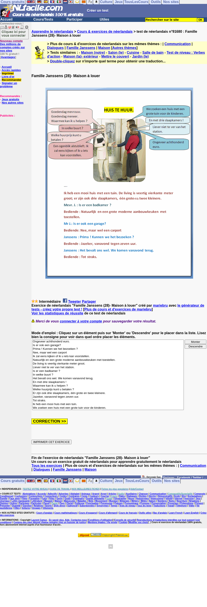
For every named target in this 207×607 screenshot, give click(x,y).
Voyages (36, 508)
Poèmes (118, 503)
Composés (199, 494)
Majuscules (70, 501)
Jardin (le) (140, 56)
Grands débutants (95, 498)
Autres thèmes (124, 48)
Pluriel (69, 503)
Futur (44, 498)
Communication (178, 44)
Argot (104, 494)
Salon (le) (116, 52)
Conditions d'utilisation (100, 520)
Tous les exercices (46, 465)
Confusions (21, 496)
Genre (59, 498)
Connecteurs (51, 496)
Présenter (5, 505)
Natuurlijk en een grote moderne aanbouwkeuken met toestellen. (108, 360)
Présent (199, 503)
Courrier (105, 496)
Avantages (8, 57)
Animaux (85, 494)
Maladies (81, 501)
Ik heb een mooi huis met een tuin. (108, 404)
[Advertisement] (13, 139)
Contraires (74, 496)
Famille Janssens (81, 48)
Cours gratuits (12, 481)
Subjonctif (72, 505)
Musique (113, 501)
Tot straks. (108, 400)
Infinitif (169, 498)
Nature (152, 501)
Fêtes (52, 498)
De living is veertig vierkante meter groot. (108, 364)
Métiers (135, 501)
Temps (114, 505)
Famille (3, 498)
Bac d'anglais (160, 513)
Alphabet (75, 494)
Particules (36, 503)
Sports (48, 505)
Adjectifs (52, 494)
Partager (89, 301)
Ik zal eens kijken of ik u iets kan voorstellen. (108, 356)
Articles (112, 494)
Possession (107, 503)
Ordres (13, 503)
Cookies (123, 522)
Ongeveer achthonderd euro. (108, 341)
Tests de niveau (127, 505)
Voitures (25, 508)
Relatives (38, 505)
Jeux (118, 481)
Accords (41, 494)
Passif (46, 503)
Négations (194, 501)
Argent (95, 494)
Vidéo (191, 505)
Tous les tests (144, 505)
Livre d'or (8, 76)
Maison (104, 48)
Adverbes (64, 494)
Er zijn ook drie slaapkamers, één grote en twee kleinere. (108, 393)
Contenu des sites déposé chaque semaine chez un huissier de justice (49, 522)
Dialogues (55, 48)
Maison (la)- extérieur (80, 56)
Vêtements (48, 508)
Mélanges (125, 501)
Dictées (143, 496)
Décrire (152, 496)
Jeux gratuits (10, 99)
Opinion (4, 503)
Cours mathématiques (65, 513)
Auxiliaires (131, 494)
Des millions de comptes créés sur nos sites (12, 45)
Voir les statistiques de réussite (57, 313)
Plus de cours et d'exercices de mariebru (118, 309)
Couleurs (94, 496)
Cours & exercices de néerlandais (105, 31)
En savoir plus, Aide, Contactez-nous (68, 520)
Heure (131, 498)
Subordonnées (87, 505)
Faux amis (14, 498)
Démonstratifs (165, 496)
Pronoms (145, 503)
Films (24, 498)
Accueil (6, 19)
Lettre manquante (20, 501)
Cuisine (133, 52)
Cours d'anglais (44, 513)
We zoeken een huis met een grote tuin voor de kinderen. (108, 408)
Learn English (191, 513)
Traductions (159, 505)
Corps (84, 496)
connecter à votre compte (81, 321)
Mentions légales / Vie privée (102, 522)
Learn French (176, 513)
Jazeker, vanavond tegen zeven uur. (108, 397)
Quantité (16, 505)
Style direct (59, 505)
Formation (34, 498)
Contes (63, 496)
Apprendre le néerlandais (52, 31)
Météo (144, 501)
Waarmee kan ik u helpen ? (108, 386)
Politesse (79, 503)
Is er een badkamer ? (108, 371)
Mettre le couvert (115, 56)
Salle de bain (153, 52)
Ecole (177, 496)
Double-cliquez (62, 61)
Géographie (120, 498)
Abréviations (29, 494)
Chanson (143, 494)
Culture (106, 481)
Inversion (189, 498)
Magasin (48, 501)
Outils (156, 481)
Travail (170, 505)
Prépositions (186, 503)
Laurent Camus (39, 520)
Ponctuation (92, 503)
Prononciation (158, 503)
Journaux (5, 501)
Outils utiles (145, 513)
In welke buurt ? (108, 375)
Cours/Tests (43, 19)
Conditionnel (6, 496)
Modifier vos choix (138, 522)
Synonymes (102, 505)
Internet (178, 498)
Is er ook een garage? (108, 345)
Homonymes (142, 498)
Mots (90, 501)
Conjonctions (36, 496)
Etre (184, 496)
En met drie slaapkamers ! (108, 382)
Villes (17, 508)
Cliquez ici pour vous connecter (14, 33)
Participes (24, 503)
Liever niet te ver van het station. (108, 367)
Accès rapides (11, 70)
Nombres (162, 501)
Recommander (11, 79)
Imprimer (8, 73)
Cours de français (128, 513)
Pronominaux (132, 503)
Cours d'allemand (108, 513)
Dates (122, 496)
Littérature (37, 501)
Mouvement (101, 501)
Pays (62, 503)
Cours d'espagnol (88, 513)
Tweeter (74, 301)
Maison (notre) (93, 52)
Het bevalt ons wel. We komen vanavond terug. (108, 378)
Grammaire (78, 498)
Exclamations (195, 496)
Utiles (104, 19)
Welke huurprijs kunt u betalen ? (108, 389)
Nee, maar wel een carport (108, 353)
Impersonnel (157, 498)
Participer (75, 19)
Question (27, 505)
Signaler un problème (8, 84)
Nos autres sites (12, 102)
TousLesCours (137, 481)
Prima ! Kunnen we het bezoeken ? (108, 349)
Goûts (68, 498)
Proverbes (173, 503)
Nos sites (172, 481)
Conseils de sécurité (124, 520)
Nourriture (182, 501)
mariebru (160, 305)
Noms (172, 501)
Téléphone (181, 505)
